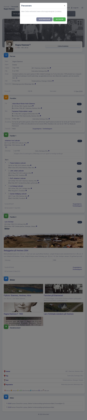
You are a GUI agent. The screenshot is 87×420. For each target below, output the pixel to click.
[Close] (65, 5)
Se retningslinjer (44, 19)
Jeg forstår (59, 19)
